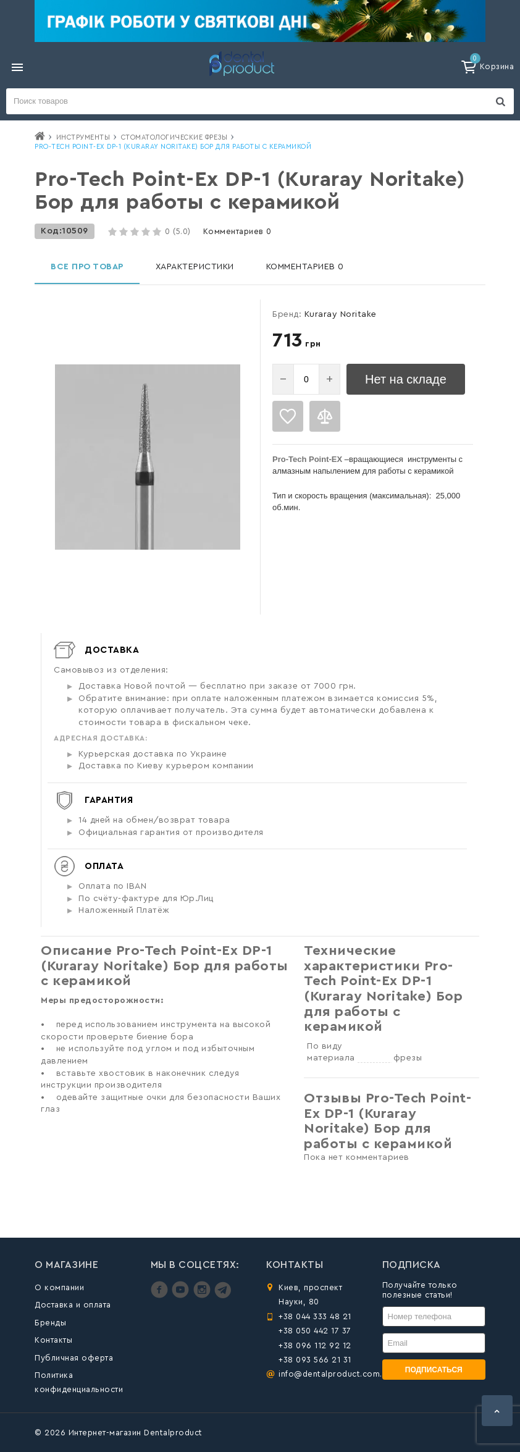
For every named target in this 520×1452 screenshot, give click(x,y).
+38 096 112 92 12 (315, 1345)
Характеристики (195, 266)
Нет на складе (406, 379)
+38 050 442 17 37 (315, 1331)
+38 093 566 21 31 (315, 1360)
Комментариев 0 (237, 231)
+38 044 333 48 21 (315, 1316)
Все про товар (87, 266)
